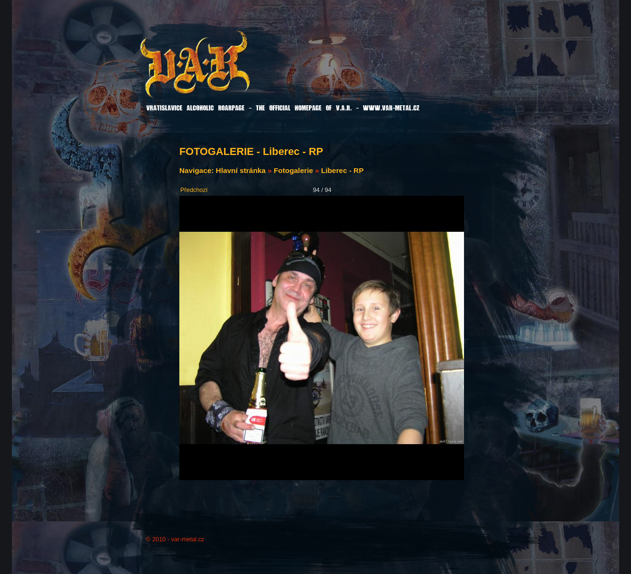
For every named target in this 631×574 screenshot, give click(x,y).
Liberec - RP (342, 170)
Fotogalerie (293, 170)
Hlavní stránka (241, 170)
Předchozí (194, 189)
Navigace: (197, 170)
